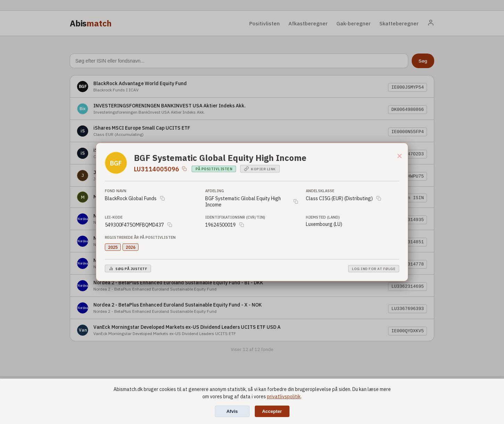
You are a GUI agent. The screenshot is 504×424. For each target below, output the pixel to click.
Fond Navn (115, 190)
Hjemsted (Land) (323, 217)
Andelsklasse (320, 190)
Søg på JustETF (128, 268)
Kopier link (260, 168)
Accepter (272, 411)
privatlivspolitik (284, 396)
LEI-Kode (114, 217)
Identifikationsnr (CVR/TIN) (235, 217)
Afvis (232, 411)
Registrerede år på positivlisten (140, 237)
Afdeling (214, 190)
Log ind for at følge (373, 268)
